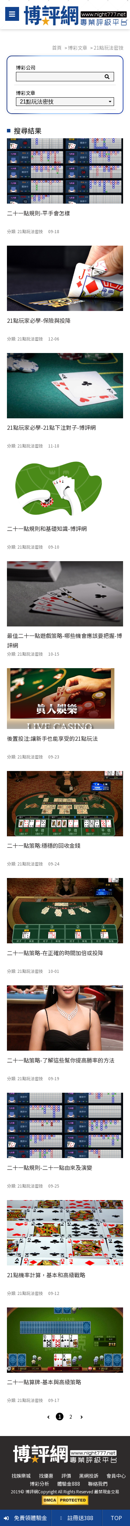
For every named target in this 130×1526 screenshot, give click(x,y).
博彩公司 (25, 67)
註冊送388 (76, 1517)
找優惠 (46, 1475)
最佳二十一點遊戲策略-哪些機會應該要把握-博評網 (64, 640)
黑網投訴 (88, 1475)
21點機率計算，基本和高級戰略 (46, 1275)
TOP (116, 1517)
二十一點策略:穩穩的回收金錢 (43, 845)
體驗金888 (68, 1483)
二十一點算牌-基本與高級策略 (44, 1382)
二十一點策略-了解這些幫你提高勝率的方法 (60, 1060)
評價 (66, 1475)
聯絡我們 (97, 1483)
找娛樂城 (21, 1475)
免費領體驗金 (25, 1517)
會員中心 (116, 1475)
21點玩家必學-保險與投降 (39, 320)
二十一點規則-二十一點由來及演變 (49, 1167)
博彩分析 (39, 1483)
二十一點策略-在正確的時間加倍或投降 (55, 953)
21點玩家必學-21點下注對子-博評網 (51, 427)
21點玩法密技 (30, 231)
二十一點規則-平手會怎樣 (38, 213)
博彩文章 (25, 92)
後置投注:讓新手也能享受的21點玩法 (52, 738)
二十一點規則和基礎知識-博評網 (47, 528)
